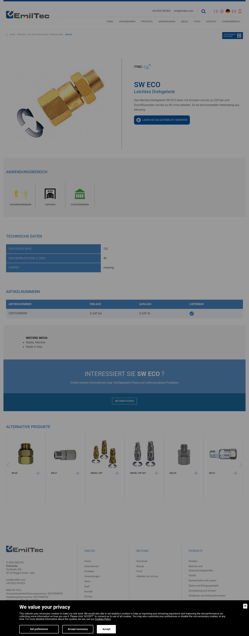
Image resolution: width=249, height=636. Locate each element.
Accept (106, 629)
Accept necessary (78, 629)
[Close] (245, 606)
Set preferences (39, 629)
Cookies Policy (102, 619)
